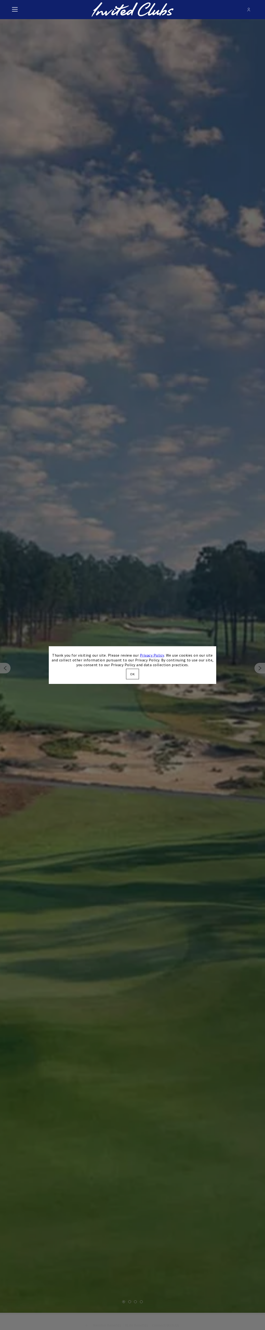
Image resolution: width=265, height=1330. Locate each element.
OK (132, 674)
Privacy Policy (152, 655)
